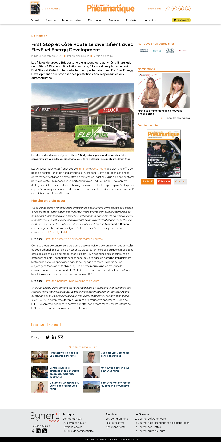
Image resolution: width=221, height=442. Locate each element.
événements (154, 8)
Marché (51, 20)
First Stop (83, 168)
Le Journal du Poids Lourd (150, 431)
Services (114, 20)
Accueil (35, 20)
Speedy (54, 232)
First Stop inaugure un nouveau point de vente (72, 280)
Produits (131, 20)
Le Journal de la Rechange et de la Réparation (162, 422)
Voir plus (180, 181)
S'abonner (164, 181)
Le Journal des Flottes (148, 427)
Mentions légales (72, 427)
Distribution (95, 20)
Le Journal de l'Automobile (150, 418)
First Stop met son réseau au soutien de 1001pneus (116, 384)
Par (78, 56)
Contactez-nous (72, 418)
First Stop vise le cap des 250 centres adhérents (64, 354)
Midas (66, 232)
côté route (38, 324)
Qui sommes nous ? (74, 422)
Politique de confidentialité (78, 431)
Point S (45, 232)
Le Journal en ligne (117, 418)
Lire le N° (147, 181)
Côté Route (99, 168)
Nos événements (115, 427)
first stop (54, 324)
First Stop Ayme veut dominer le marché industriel (74, 239)
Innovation (149, 20)
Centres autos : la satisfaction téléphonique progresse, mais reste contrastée (64, 372)
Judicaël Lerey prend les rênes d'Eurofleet (115, 354)
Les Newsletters (115, 422)
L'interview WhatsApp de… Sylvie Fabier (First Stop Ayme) (64, 385)
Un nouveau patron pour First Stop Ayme (115, 369)
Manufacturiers (72, 20)
